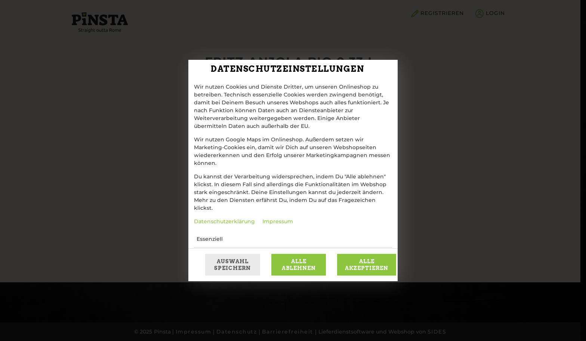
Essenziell (210, 239)
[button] (358, 239)
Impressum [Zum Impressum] (277, 221)
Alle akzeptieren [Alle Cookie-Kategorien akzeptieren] (366, 264)
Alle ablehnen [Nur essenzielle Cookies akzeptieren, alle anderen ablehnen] (299, 264)
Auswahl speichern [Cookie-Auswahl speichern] (232, 264)
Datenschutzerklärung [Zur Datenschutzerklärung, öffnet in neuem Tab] (224, 221)
